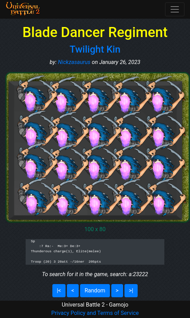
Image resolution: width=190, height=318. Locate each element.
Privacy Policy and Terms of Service (95, 313)
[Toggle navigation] (174, 9)
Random (95, 290)
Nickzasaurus (74, 62)
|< (59, 290)
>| (131, 290)
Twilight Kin (95, 49)
